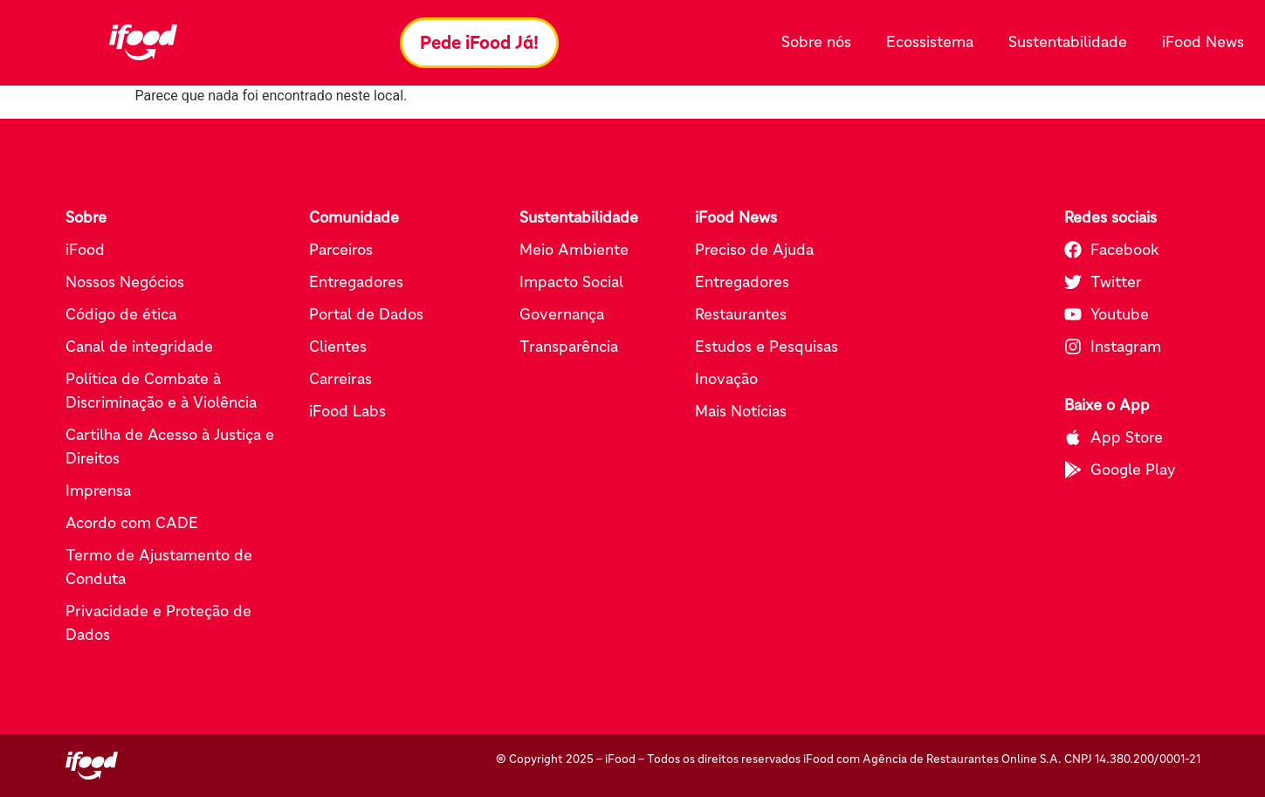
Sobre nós (820, 42)
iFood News (1203, 42)
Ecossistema (934, 42)
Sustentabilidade (1072, 42)
